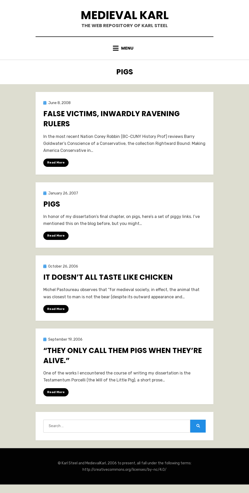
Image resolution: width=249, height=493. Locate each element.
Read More (56, 162)
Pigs (51, 204)
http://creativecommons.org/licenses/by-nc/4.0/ (124, 469)
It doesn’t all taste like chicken (108, 277)
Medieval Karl (125, 15)
